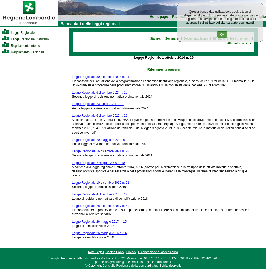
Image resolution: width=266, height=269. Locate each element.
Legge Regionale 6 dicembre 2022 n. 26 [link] (100, 115)
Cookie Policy (114, 252)
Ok (222, 34)
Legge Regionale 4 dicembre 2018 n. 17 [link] (100, 194)
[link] (29, 25)
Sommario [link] (172, 38)
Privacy (131, 252)
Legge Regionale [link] (18, 33)
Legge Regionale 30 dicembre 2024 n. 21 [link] (100, 77)
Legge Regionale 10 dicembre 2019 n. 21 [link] (100, 183)
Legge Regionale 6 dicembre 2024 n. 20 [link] (100, 92)
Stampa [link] (155, 38)
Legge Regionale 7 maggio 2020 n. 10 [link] (98, 163)
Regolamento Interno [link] (21, 46)
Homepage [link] (159, 17)
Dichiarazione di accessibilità (158, 252)
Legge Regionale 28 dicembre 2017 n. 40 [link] (100, 206)
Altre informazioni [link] (239, 43)
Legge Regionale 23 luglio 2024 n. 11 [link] (98, 104)
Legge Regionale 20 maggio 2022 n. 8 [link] (98, 140)
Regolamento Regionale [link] (23, 52)
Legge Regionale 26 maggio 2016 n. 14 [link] (99, 233)
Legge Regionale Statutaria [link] (25, 39)
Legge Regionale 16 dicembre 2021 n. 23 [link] (100, 151)
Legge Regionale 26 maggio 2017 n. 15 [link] (99, 222)
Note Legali (96, 252)
